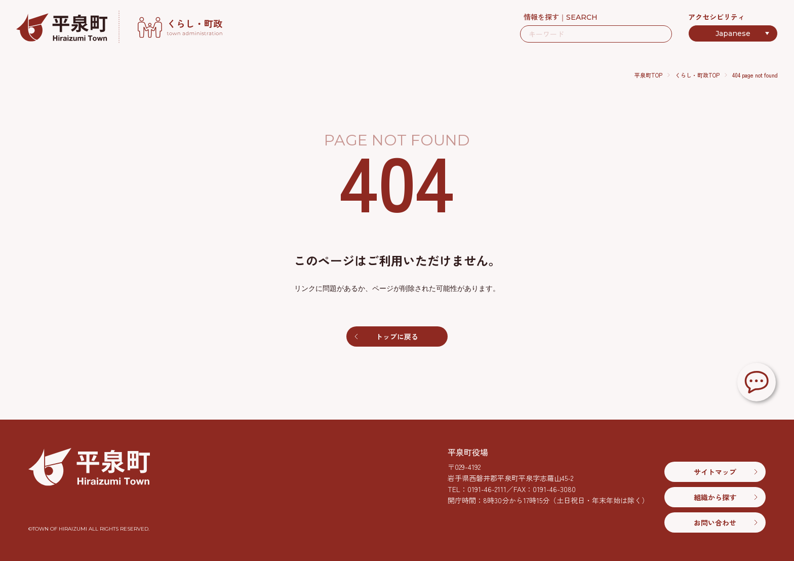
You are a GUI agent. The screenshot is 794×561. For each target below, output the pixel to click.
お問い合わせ (715, 522)
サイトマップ (715, 472)
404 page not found (755, 75)
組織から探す (715, 497)
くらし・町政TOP (697, 75)
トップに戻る (397, 336)
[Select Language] (733, 33)
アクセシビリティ (716, 17)
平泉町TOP (648, 75)
